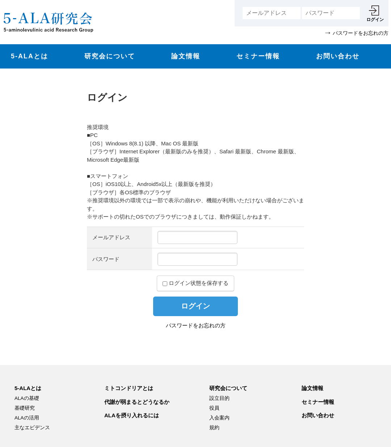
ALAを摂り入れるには (131, 415)
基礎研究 (24, 408)
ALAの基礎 (26, 398)
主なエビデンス (32, 427)
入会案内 (219, 418)
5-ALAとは (29, 56)
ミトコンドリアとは (128, 388)
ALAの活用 (26, 418)
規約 (214, 427)
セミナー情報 (258, 56)
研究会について (109, 56)
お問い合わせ (338, 56)
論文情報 (185, 56)
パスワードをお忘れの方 (196, 325)
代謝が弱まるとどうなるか (136, 402)
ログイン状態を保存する (195, 283)
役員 (214, 408)
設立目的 (219, 398)
